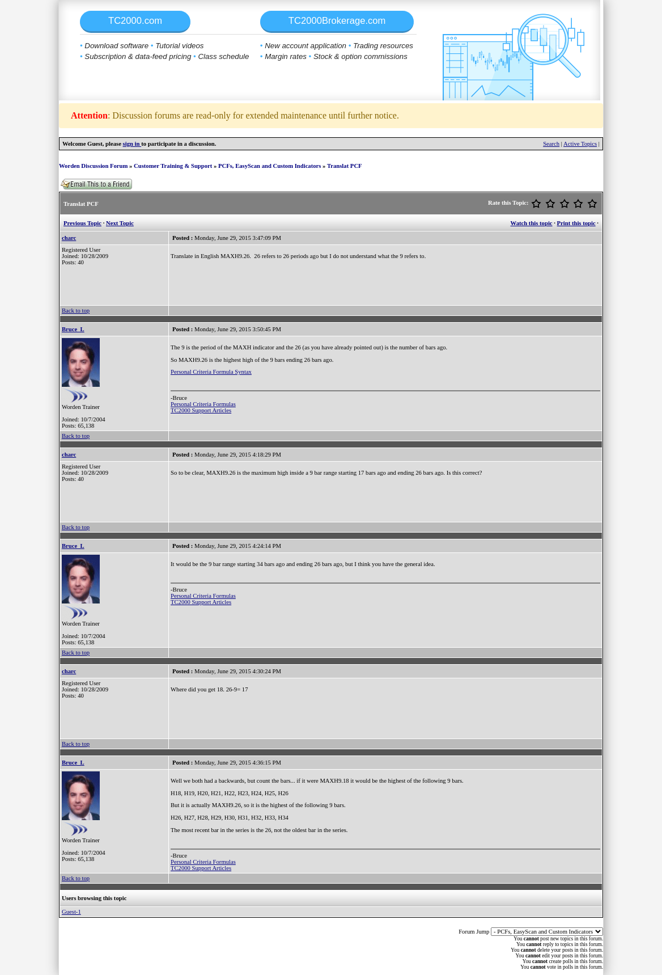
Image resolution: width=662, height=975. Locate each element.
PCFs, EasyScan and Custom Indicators (269, 166)
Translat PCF (344, 166)
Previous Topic (82, 223)
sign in (132, 144)
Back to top (76, 310)
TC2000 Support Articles (201, 410)
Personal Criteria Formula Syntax (211, 372)
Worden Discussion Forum (93, 166)
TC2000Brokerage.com (337, 20)
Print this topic (576, 223)
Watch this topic (532, 223)
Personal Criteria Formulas (203, 404)
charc (69, 238)
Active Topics (580, 144)
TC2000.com (135, 20)
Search (551, 144)
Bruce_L (73, 329)
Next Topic (120, 223)
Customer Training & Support (173, 166)
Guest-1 (71, 912)
